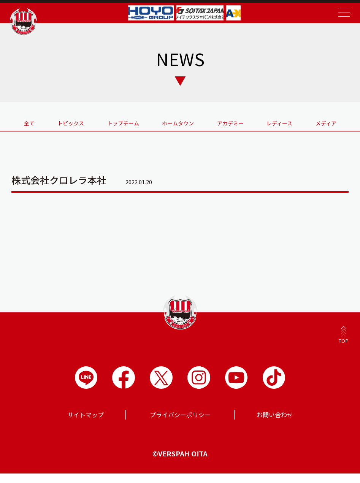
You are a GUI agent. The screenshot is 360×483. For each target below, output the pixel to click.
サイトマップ (85, 424)
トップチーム (118, 127)
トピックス (62, 127)
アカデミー (232, 127)
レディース (284, 127)
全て (16, 127)
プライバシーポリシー (180, 424)
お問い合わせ (275, 424)
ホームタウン (176, 127)
